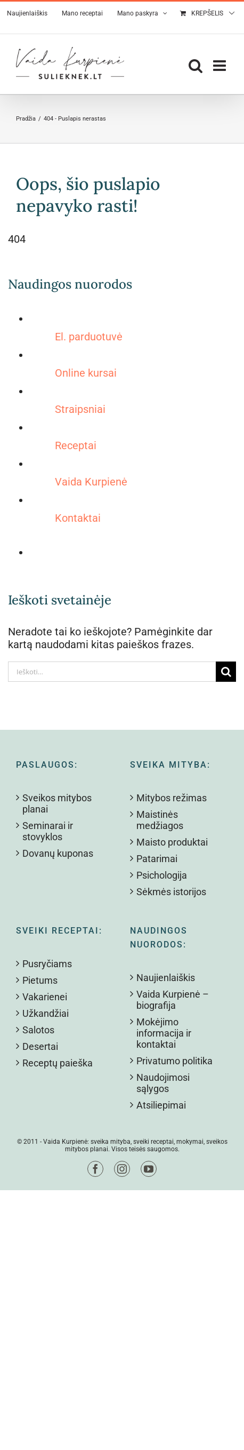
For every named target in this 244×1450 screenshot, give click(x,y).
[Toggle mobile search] (195, 65)
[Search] (226, 672)
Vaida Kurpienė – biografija (172, 1000)
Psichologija (161, 875)
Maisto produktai (172, 842)
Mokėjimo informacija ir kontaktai (163, 1033)
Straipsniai (80, 409)
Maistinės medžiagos (159, 820)
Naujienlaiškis (165, 977)
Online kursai (86, 373)
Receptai (75, 445)
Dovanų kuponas (57, 853)
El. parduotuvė (89, 336)
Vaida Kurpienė (91, 481)
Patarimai (156, 858)
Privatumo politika (174, 1060)
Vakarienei (44, 996)
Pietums (40, 980)
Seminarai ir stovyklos (47, 831)
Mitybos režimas (171, 797)
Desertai (40, 1046)
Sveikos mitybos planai (57, 803)
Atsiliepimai (161, 1105)
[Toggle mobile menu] (220, 65)
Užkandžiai (45, 1013)
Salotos (38, 1029)
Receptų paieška (57, 1063)
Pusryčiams (47, 963)
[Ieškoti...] (112, 672)
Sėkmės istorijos (171, 891)
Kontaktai (78, 518)
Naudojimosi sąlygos (163, 1083)
